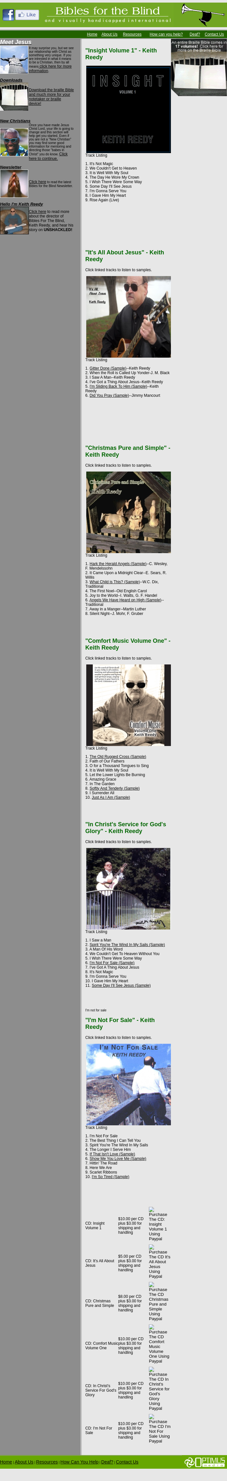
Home (92, 34)
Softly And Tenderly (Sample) (115, 788)
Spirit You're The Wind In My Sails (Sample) (127, 944)
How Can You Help (79, 1461)
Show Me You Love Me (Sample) (118, 1158)
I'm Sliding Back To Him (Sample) (118, 386)
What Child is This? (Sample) (115, 582)
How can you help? (166, 34)
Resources (132, 34)
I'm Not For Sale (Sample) (112, 963)
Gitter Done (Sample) (108, 368)
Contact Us (214, 34)
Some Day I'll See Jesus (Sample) (121, 985)
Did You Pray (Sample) (109, 395)
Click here (37, 182)
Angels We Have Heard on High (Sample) (125, 600)
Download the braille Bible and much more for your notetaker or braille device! (51, 97)
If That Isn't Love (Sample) (112, 1154)
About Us (109, 34)
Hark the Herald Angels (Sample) (118, 564)
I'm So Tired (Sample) (110, 1177)
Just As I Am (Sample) (111, 797)
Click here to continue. (48, 156)
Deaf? (195, 34)
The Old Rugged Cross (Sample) (118, 756)
